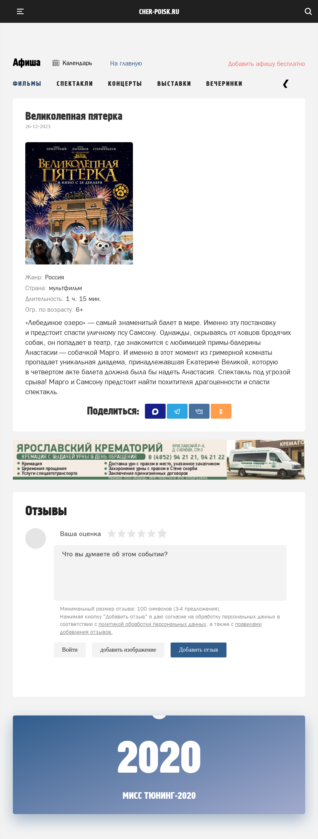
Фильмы (27, 84)
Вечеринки (224, 84)
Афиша (27, 63)
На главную (126, 63)
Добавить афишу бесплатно (266, 63)
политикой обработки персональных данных (152, 624)
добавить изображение (128, 650)
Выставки (174, 84)
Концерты (125, 84)
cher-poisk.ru (159, 12)
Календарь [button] (72, 62)
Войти (69, 650)
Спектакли (75, 84)
